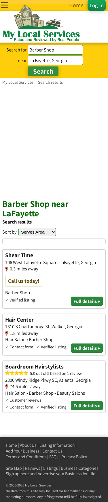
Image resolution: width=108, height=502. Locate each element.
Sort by (9, 232)
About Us (28, 445)
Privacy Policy (74, 456)
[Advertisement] (54, 142)
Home (11, 445)
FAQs (53, 456)
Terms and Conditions (26, 456)
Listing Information (57, 445)
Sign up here (17, 473)
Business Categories (79, 468)
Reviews (32, 468)
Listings (50, 468)
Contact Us (52, 451)
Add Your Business (22, 451)
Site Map (14, 468)
